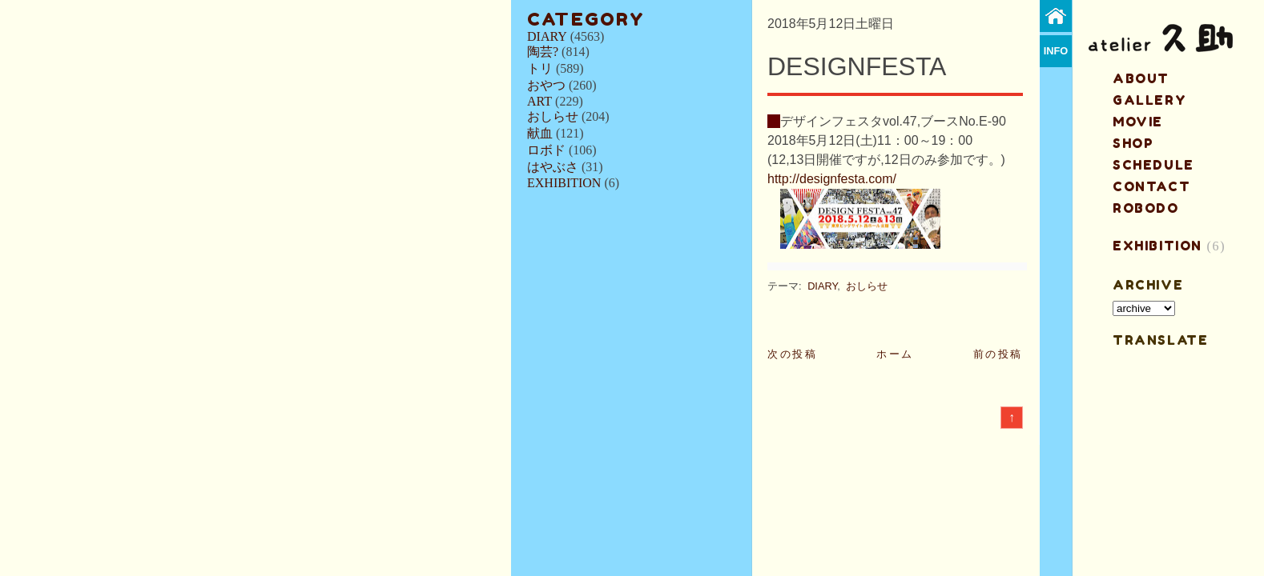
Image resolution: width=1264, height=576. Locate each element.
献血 (540, 133)
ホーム (895, 354)
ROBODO (1146, 208)
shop (1133, 143)
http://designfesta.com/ (831, 179)
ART (539, 101)
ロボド (546, 150)
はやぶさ (552, 167)
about (1141, 78)
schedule (1153, 165)
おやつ (546, 85)
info (1056, 51)
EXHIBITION (564, 183)
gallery (1149, 100)
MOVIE (1138, 122)
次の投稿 (792, 354)
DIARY (547, 36)
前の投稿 (998, 354)
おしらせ (552, 116)
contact (1151, 186)
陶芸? (542, 51)
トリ (540, 68)
